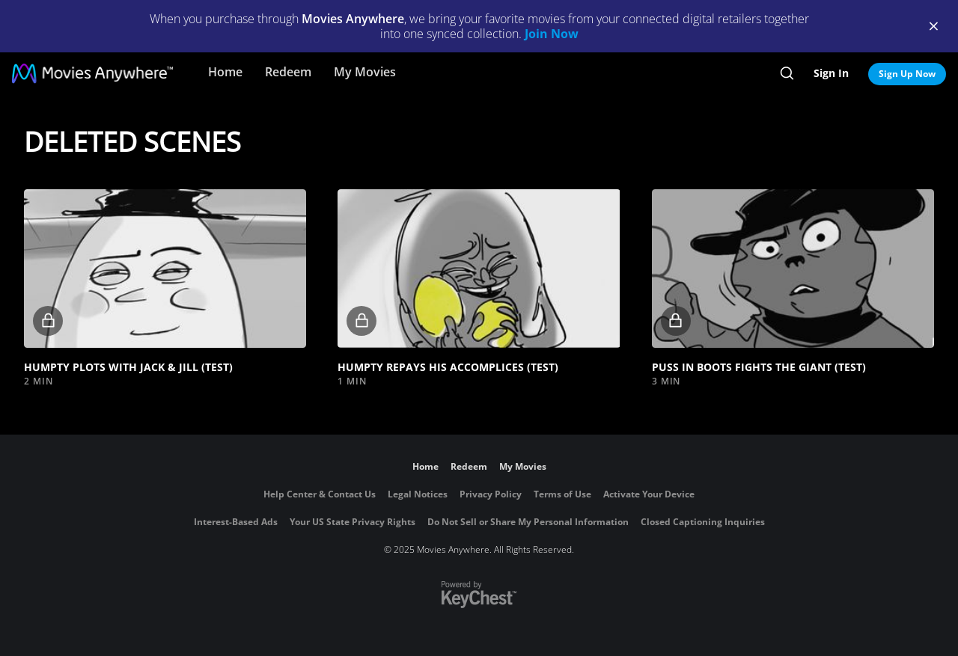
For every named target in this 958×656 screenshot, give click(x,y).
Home (225, 72)
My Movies (365, 72)
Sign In (831, 73)
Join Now (552, 33)
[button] (165, 268)
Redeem (288, 72)
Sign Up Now (907, 73)
